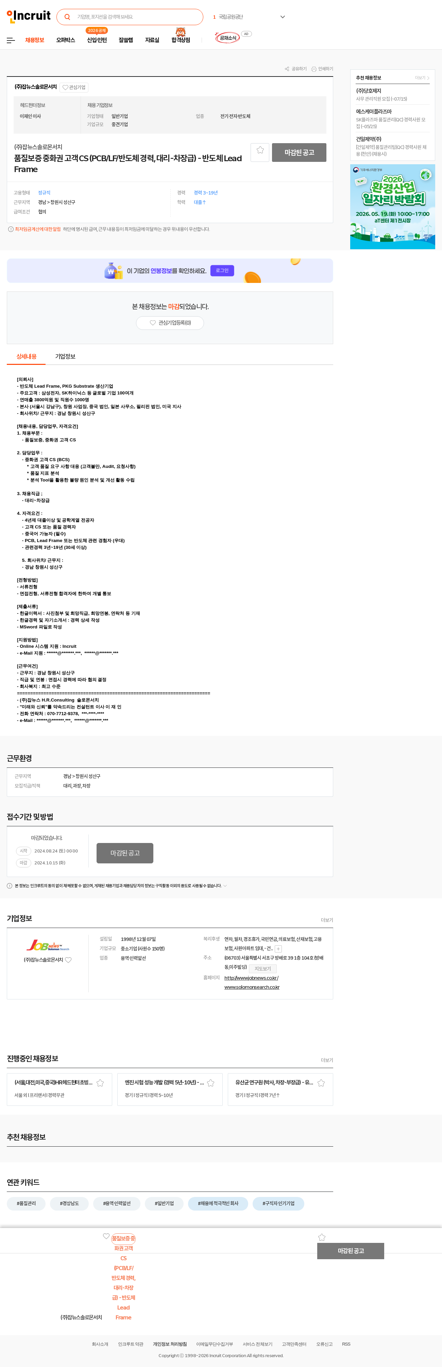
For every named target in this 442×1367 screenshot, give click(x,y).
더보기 (327, 920)
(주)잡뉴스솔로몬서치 (35, 86)
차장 (86, 786)
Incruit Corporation (227, 1355)
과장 (77, 786)
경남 (67, 776)
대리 (67, 786)
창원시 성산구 (88, 776)
